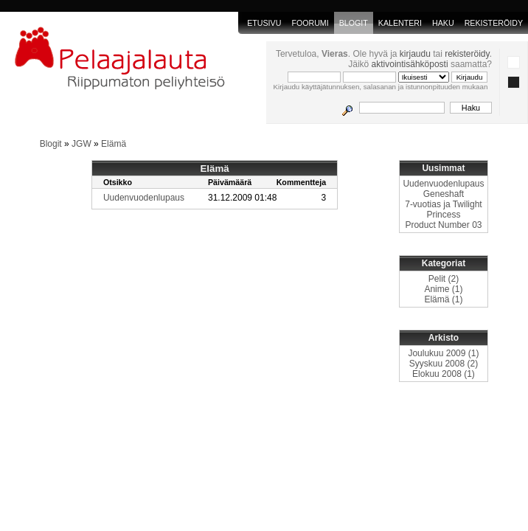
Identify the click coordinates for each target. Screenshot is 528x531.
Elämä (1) (443, 299)
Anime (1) (443, 289)
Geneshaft (443, 194)
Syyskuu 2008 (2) (443, 363)
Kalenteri (400, 22)
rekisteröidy (467, 54)
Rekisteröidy (494, 22)
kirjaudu (415, 54)
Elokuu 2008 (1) (443, 374)
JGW (81, 144)
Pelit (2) (443, 279)
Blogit (51, 144)
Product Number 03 (443, 225)
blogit (353, 22)
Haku (443, 22)
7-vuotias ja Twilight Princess (443, 209)
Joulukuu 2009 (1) (443, 353)
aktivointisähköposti (410, 64)
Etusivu (264, 22)
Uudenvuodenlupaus (143, 197)
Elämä (113, 144)
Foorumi (309, 22)
